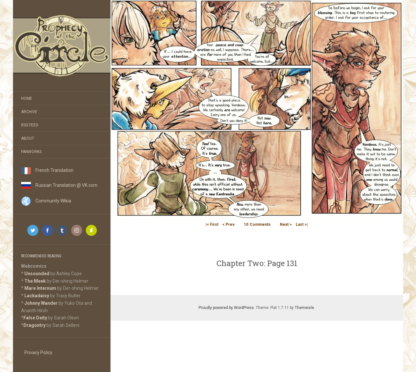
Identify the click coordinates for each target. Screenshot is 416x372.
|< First (212, 224)
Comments (257, 224)
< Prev (228, 224)
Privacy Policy (38, 352)
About (27, 138)
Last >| (302, 224)
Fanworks (31, 151)
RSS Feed (29, 125)
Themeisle (304, 307)
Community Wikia (46, 200)
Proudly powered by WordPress (226, 307)
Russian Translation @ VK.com (59, 185)
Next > (286, 224)
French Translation (47, 170)
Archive (29, 111)
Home (26, 98)
